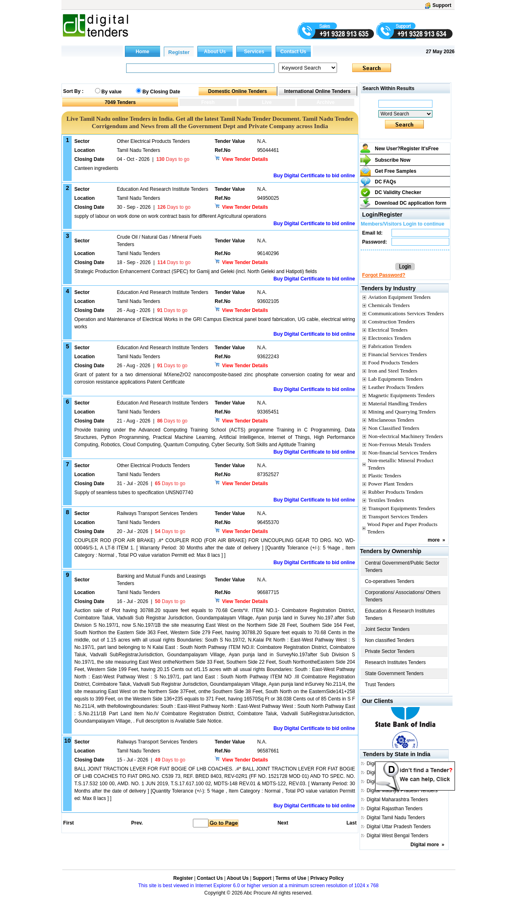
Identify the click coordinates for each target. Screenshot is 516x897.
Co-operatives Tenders (389, 581)
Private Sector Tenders (389, 651)
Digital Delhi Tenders (389, 772)
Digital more (424, 844)
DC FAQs (385, 182)
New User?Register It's (407, 148)
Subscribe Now (392, 160)
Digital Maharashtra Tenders (397, 799)
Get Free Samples (395, 171)
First (68, 823)
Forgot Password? (383, 275)
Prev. (137, 823)
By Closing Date (161, 92)
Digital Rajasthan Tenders (395, 808)
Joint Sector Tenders (387, 629)
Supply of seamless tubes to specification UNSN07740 (133, 492)
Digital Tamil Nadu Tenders (396, 817)
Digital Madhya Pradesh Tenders (402, 790)
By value (112, 92)
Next (283, 823)
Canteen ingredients (96, 168)
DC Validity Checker (398, 192)
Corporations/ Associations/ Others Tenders (403, 596)
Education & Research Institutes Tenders (400, 614)
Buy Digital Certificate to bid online (314, 175)
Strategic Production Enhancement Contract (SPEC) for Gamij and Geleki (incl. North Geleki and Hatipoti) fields (195, 271)
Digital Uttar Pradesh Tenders (399, 826)
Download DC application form (410, 203)
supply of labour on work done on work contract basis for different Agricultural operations (170, 216)
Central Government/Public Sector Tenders (402, 566)
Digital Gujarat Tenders (391, 781)
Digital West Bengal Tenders (397, 835)
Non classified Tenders (389, 640)
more (433, 540)
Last (351, 823)
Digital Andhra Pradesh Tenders (401, 763)
